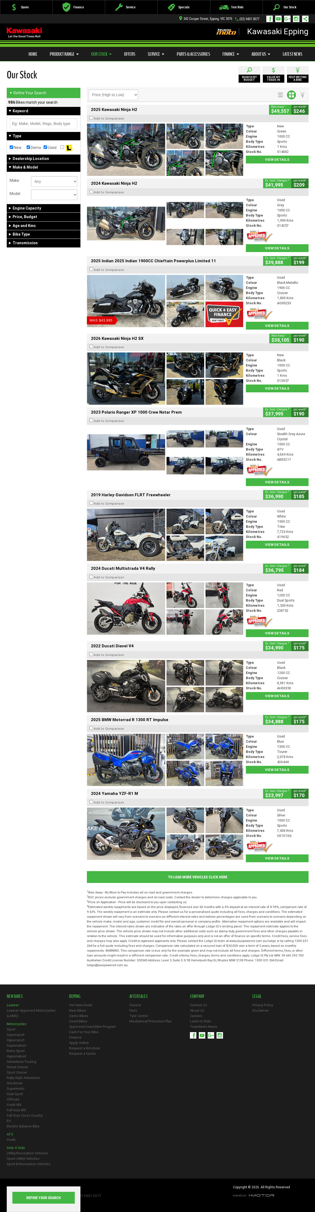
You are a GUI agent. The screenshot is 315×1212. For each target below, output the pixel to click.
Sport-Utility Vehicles (23, 1158)
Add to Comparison (109, 118)
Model (15, 193)
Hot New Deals (81, 1005)
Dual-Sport (15, 1094)
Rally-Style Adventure (23, 1077)
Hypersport (15, 1040)
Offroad (13, 1099)
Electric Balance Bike (23, 1126)
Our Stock (101, 54)
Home (33, 54)
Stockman (15, 1083)
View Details (277, 159)
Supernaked (16, 1045)
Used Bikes (78, 1021)
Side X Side (16, 1147)
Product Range (64, 54)
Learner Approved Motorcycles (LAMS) (31, 1013)
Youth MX (14, 1104)
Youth (11, 1139)
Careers (196, 1016)
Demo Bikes (78, 1016)
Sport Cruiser (17, 1072)
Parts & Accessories (193, 54)
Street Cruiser (17, 1067)
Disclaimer (260, 1010)
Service (156, 54)
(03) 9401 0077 (249, 19)
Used (50, 147)
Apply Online (79, 1042)
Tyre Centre (138, 1016)
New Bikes (77, 1010)
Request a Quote (82, 1053)
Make (14, 180)
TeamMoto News (203, 1026)
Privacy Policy (262, 1005)
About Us (261, 54)
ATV (10, 1134)
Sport (11, 1029)
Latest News (292, 54)
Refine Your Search (27, 92)
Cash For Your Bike (83, 1032)
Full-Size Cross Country (25, 1115)
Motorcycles (16, 1024)
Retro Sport (16, 1051)
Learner (13, 1005)
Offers (129, 54)
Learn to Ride (200, 1021)
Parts (133, 1010)
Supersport (15, 1034)
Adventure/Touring (21, 1061)
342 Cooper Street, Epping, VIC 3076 (205, 19)
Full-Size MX (16, 1110)
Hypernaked (16, 1056)
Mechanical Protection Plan (150, 1021)
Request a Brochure (84, 1048)
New (16, 147)
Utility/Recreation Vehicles (27, 1153)
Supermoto (15, 1088)
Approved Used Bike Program (92, 1026)
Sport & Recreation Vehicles (29, 1164)
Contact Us (198, 1005)
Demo (34, 147)
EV (9, 1121)
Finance (230, 54)
